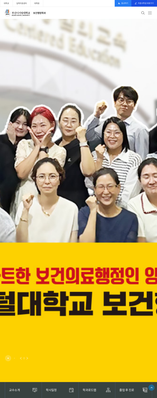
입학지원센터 (21, 3)
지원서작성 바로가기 (145, 3)
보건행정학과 (39, 12)
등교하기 (123, 3)
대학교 (6, 3)
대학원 (36, 3)
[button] (8, 358)
